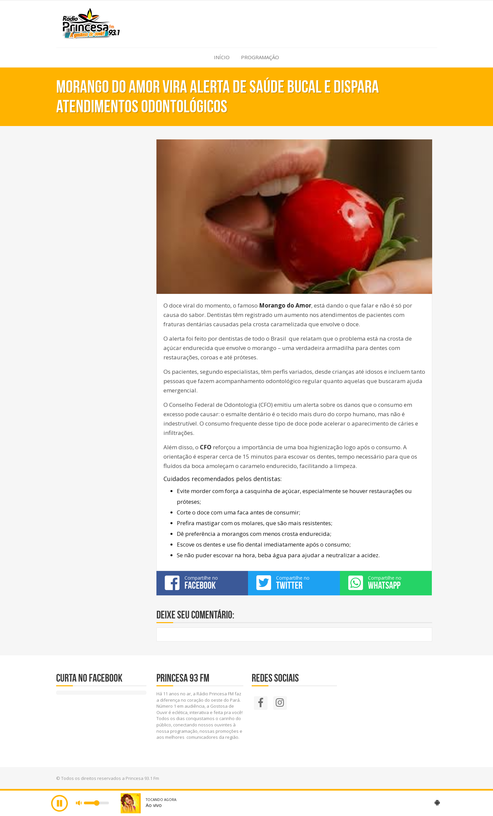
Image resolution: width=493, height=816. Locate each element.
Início (222, 57)
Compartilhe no (202, 582)
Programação (260, 57)
